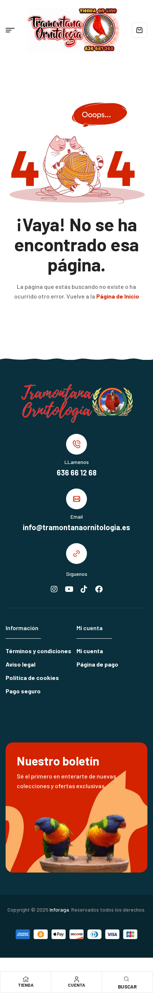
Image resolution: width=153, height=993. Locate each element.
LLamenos (77, 462)
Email (77, 516)
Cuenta (76, 984)
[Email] (76, 499)
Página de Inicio (117, 296)
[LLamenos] (76, 444)
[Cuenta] (76, 979)
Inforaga (59, 909)
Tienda (26, 984)
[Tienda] (26, 979)
